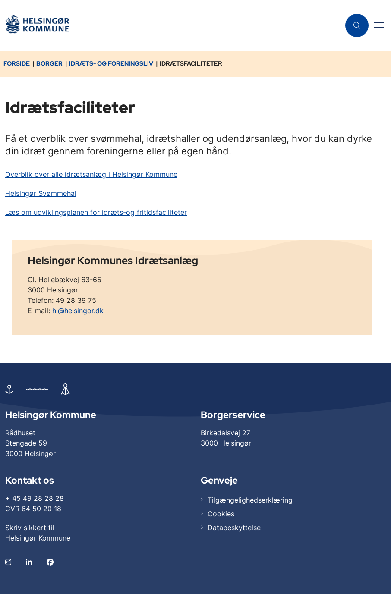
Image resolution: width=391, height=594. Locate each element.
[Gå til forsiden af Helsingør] (37, 26)
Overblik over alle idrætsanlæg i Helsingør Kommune (91, 174)
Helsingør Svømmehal (40, 193)
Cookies (221, 513)
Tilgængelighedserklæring (250, 500)
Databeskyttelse (234, 527)
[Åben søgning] (357, 25)
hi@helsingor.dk (78, 310)
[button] (382, 25)
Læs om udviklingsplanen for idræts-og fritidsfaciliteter (96, 212)
